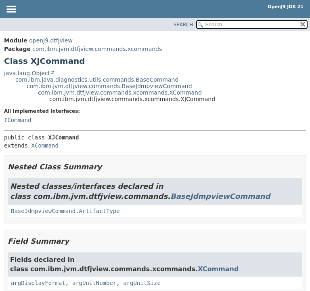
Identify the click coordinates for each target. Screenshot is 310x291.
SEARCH (183, 24)
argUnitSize (142, 283)
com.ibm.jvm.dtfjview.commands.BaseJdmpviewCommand (109, 86)
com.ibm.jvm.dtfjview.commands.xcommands (97, 49)
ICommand (17, 120)
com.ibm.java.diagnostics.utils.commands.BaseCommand (96, 79)
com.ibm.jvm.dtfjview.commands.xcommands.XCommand (120, 92)
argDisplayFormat (38, 283)
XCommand (44, 145)
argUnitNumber (94, 283)
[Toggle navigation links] (11, 9)
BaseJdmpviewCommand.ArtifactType (65, 211)
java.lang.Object (27, 73)
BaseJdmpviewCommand (220, 196)
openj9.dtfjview (51, 40)
